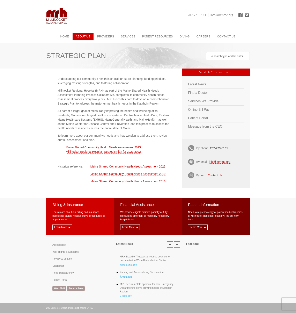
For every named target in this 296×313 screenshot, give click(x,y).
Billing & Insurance (67, 205)
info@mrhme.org (219, 161)
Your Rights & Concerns (65, 251)
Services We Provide (203, 101)
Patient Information (203, 205)
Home (64, 36)
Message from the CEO (205, 126)
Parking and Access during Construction (142, 272)
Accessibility (59, 244)
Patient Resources (157, 36)
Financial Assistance (137, 205)
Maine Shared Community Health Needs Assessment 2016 (127, 181)
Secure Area (76, 288)
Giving (184, 36)
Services (128, 36)
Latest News (197, 84)
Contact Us (226, 36)
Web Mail (59, 288)
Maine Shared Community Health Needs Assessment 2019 (127, 174)
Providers (105, 36)
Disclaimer (58, 265)
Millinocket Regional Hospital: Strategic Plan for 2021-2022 (103, 151)
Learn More (60, 227)
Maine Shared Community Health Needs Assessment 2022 (127, 166)
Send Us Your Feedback (215, 72)
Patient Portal (198, 118)
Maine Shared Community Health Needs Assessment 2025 (103, 147)
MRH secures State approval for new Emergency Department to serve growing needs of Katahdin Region (146, 288)
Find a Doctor (198, 92)
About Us (83, 36)
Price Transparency (63, 272)
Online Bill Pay (198, 109)
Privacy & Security (62, 258)
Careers (203, 36)
